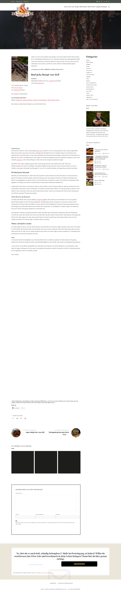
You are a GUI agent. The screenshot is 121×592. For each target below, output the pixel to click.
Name (18, 514)
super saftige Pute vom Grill (28, 433)
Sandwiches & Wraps (91, 85)
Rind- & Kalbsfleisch (91, 83)
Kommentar (19, 493)
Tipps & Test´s (89, 95)
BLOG (12, 1)
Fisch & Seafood (90, 74)
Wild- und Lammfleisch (92, 99)
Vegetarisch (89, 97)
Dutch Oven (71, 7)
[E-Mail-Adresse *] (36, 564)
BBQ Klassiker (83, 7)
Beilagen (88, 64)
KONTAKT (26, 1)
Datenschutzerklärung (47, 572)
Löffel (49, 100)
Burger (77, 7)
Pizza (87, 79)
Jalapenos (19, 160)
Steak (89, 7)
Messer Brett (55, 100)
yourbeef (51, 81)
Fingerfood (99, 7)
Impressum (53, 583)
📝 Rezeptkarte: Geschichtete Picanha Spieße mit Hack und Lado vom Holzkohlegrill (101, 158)
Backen (88, 60)
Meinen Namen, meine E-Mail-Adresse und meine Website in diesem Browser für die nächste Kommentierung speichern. (45, 523)
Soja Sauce (40, 83)
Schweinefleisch (90, 89)
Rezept (88, 81)
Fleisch (93, 7)
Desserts (88, 68)
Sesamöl (16, 90)
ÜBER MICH (19, 1)
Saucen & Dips (89, 87)
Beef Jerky (39, 151)
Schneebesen (43, 100)
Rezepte (104, 7)
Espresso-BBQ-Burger (100, 180)
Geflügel (88, 76)
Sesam (16, 94)
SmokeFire (19, 100)
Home (65, 7)
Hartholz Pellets (27, 100)
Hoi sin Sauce (18, 88)
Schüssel (35, 100)
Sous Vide (88, 91)
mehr (106, 136)
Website (58, 514)
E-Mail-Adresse (40, 514)
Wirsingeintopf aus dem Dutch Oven (63, 433)
